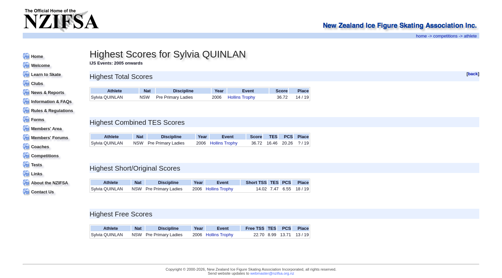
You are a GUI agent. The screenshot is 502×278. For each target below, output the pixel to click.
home (421, 35)
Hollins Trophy (241, 97)
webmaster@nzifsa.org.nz (272, 273)
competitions (445, 35)
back (473, 73)
